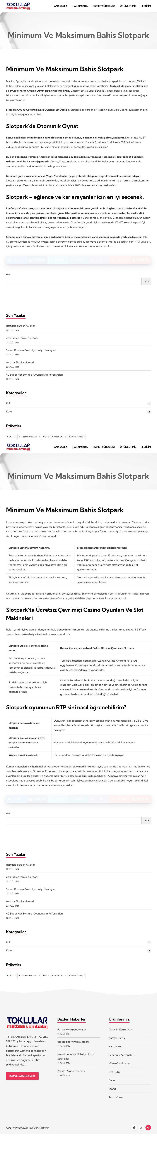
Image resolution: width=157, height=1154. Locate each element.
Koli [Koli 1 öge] (46, 438)
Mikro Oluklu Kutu (120, 1067)
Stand (112, 1093)
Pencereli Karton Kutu (122, 1059)
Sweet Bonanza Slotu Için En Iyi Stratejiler (31, 352)
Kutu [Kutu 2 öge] (11, 438)
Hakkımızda (80, 7)
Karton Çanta (117, 1042)
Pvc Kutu (114, 1076)
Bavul (112, 1084)
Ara (8, 276)
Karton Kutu (116, 1051)
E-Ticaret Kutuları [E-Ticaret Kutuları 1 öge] (29, 438)
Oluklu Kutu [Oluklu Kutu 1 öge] (76, 438)
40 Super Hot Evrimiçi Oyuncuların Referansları (34, 376)
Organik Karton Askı (121, 1033)
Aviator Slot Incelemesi (20, 364)
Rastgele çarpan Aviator (20, 327)
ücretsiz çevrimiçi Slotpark (22, 340)
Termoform (116, 1101)
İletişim (146, 7)
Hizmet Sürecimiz (104, 7)
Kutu (9, 413)
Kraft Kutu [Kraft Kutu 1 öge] (59, 438)
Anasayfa (60, 7)
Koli (8, 405)
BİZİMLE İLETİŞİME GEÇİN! (24, 1080)
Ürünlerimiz (128, 7)
